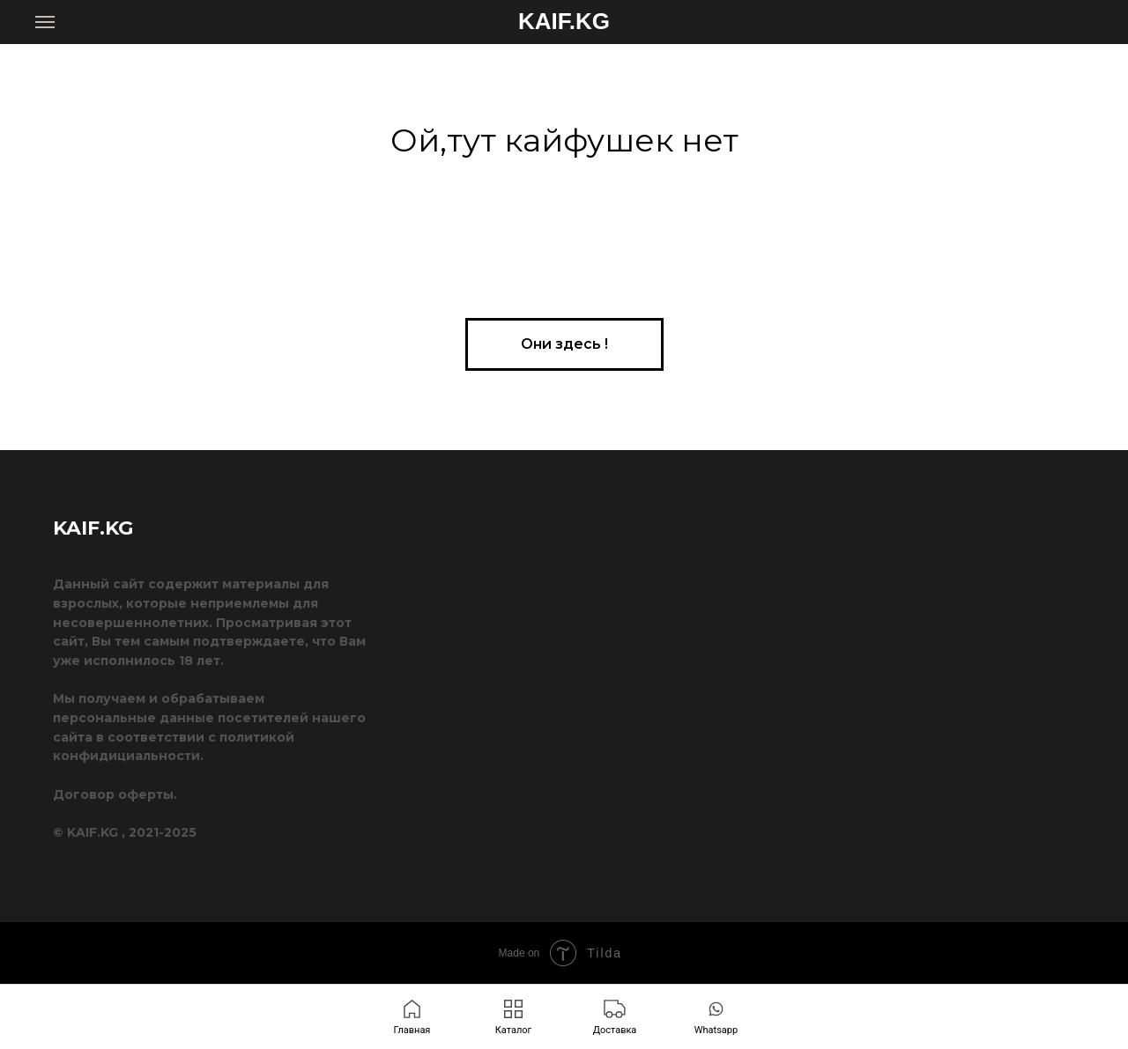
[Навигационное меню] (45, 22)
